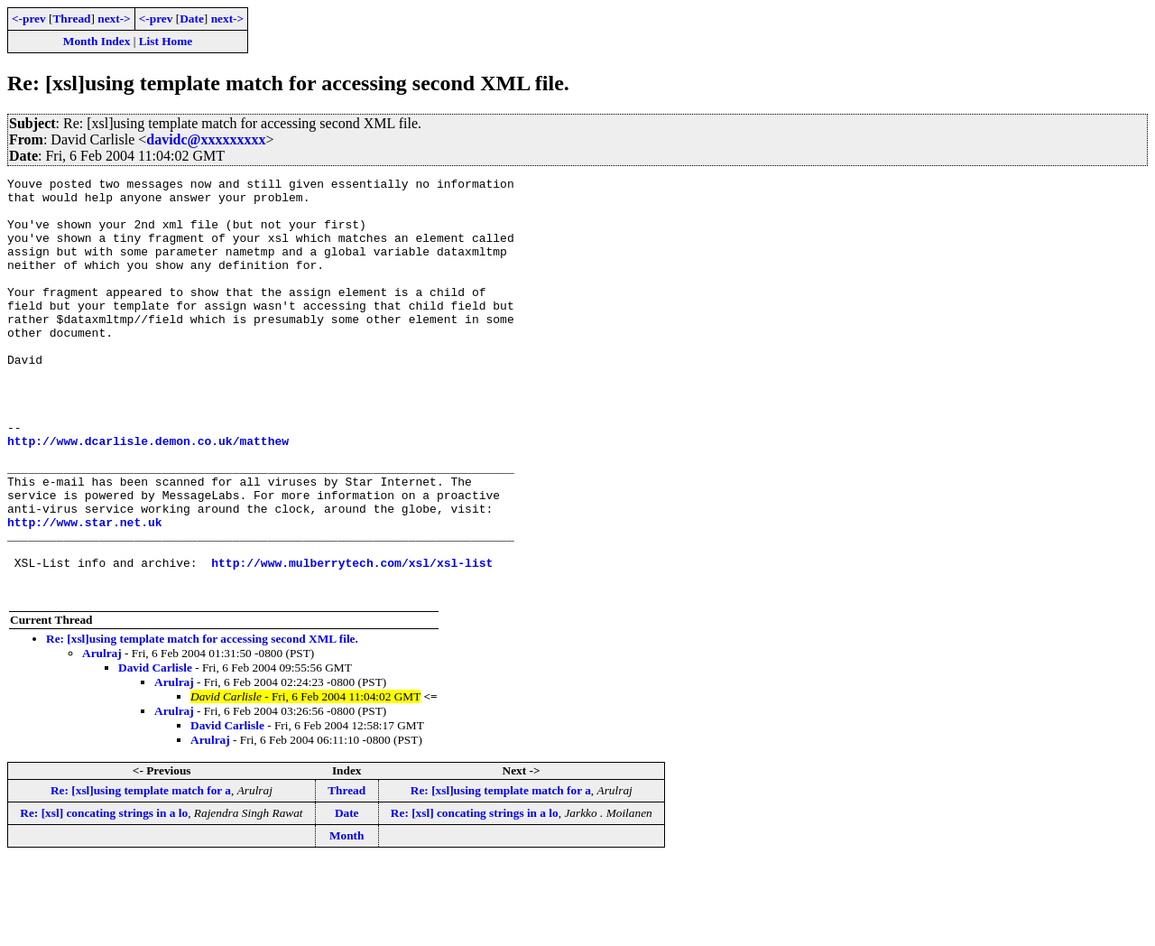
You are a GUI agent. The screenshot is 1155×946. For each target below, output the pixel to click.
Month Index (96, 41)
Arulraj (102, 737)
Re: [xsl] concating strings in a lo (104, 897)
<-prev (29, 18)
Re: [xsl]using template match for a (141, 874)
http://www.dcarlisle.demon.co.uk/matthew (148, 495)
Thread (71, 18)
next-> (113, 18)
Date (192, 18)
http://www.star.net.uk (84, 592)
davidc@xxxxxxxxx (205, 139)
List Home (166, 41)
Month (347, 919)
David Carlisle (155, 751)
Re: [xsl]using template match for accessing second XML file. (202, 722)
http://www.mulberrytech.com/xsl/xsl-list (352, 641)
